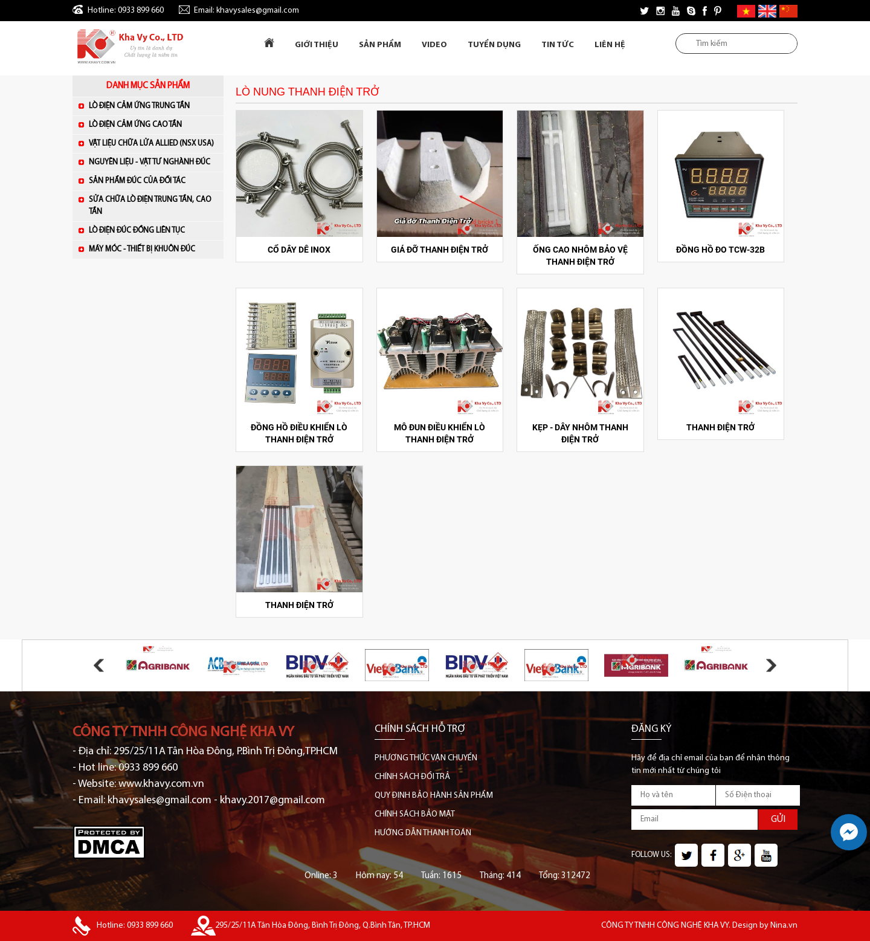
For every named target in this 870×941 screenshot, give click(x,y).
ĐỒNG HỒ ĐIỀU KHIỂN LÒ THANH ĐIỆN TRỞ (299, 433)
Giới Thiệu (316, 45)
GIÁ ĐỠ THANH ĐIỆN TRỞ (439, 249)
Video (434, 45)
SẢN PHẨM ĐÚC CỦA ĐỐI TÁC (153, 180)
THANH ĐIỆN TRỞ (720, 427)
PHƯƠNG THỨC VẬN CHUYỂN (426, 758)
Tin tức (557, 45)
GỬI (778, 819)
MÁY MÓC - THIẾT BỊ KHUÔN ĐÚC (153, 248)
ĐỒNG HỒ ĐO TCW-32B (720, 249)
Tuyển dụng (494, 45)
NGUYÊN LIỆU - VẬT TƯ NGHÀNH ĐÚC (153, 161)
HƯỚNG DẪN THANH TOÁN (423, 833)
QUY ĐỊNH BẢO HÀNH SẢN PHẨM (434, 795)
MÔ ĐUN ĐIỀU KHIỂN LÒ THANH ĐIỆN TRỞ (439, 433)
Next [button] (771, 665)
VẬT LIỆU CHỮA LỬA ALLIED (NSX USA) (153, 142)
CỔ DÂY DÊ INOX (299, 249)
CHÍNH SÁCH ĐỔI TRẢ (412, 776)
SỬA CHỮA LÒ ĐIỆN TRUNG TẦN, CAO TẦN (150, 206)
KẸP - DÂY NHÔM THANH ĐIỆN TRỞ (580, 433)
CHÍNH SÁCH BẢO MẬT (415, 814)
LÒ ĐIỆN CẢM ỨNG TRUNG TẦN (153, 105)
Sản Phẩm (380, 45)
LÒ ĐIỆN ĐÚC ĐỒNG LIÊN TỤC (153, 229)
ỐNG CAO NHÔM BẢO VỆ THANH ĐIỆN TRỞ (580, 256)
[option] (158, 665)
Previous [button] (99, 665)
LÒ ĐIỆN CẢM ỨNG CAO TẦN (153, 124)
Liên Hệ (609, 45)
